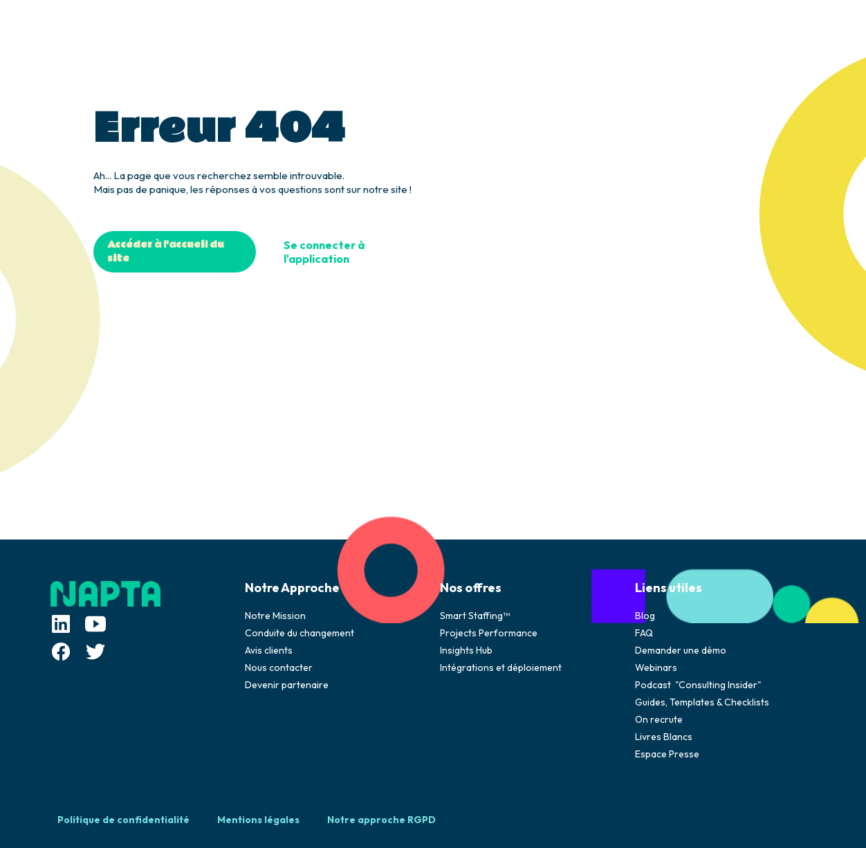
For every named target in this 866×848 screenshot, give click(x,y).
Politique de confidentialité (123, 819)
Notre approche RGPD (381, 819)
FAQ (644, 633)
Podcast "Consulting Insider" (698, 685)
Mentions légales (258, 819)
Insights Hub (466, 650)
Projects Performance (488, 633)
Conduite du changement (299, 633)
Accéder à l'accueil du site (165, 252)
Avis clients (269, 650)
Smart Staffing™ (475, 615)
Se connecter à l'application (324, 252)
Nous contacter (279, 667)
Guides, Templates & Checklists (702, 702)
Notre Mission (275, 615)
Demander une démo (680, 650)
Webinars (656, 667)
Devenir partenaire (287, 685)
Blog (645, 615)
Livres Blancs (663, 736)
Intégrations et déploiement (501, 667)
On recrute (659, 719)
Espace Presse (667, 754)
